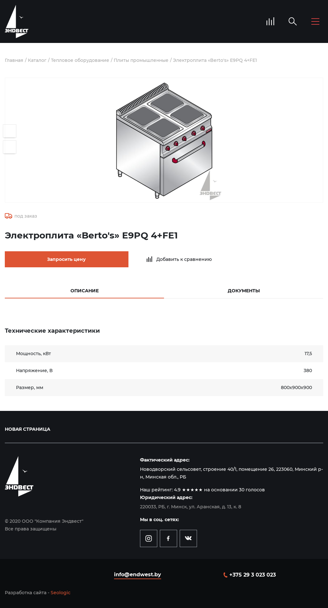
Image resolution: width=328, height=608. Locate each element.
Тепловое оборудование (80, 60)
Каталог (37, 60)
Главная (14, 60)
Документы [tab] (244, 290)
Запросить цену (61, 259)
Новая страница (27, 429)
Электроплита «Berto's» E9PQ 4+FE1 (216, 60)
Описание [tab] (84, 290)
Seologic (60, 592)
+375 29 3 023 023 (252, 574)
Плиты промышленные (142, 60)
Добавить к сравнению (173, 259)
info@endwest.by (137, 574)
